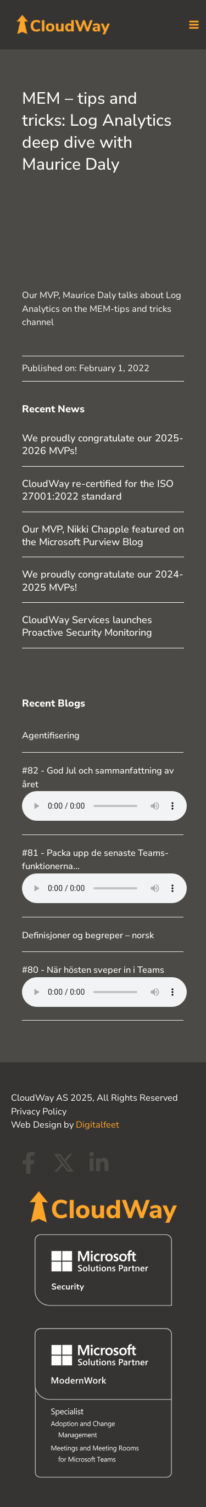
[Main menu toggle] (193, 25)
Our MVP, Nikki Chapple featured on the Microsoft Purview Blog (103, 535)
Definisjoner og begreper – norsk (88, 935)
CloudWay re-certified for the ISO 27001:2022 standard (98, 490)
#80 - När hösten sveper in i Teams (93, 969)
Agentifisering (51, 735)
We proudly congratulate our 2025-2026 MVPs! (102, 444)
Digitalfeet (97, 1124)
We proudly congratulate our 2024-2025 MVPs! (102, 580)
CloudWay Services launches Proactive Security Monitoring (87, 626)
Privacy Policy (38, 1111)
